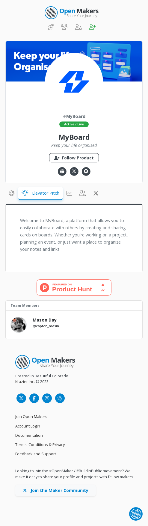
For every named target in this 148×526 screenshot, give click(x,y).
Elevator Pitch (40, 193)
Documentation (29, 435)
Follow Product (74, 158)
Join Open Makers (31, 416)
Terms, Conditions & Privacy (40, 444)
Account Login (27, 426)
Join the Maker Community (55, 490)
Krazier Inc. (25, 381)
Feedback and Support (35, 453)
